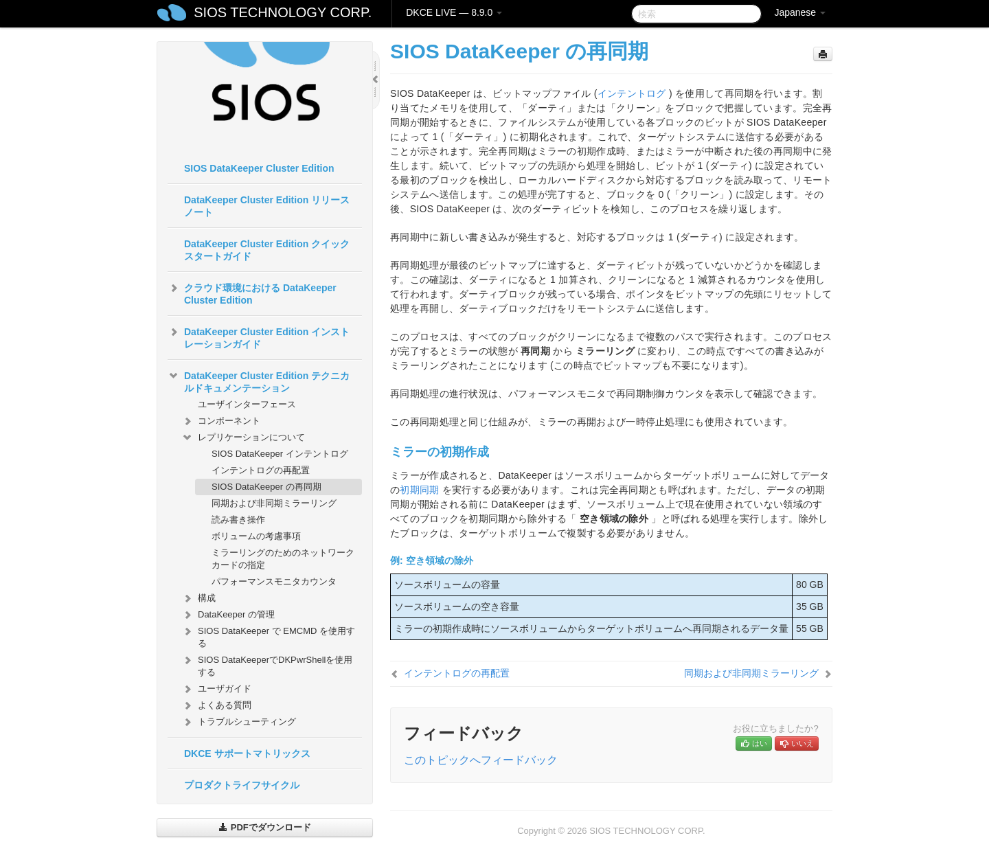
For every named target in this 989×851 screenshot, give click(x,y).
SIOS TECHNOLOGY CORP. (283, 12)
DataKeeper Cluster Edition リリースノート (267, 206)
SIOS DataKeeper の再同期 (266, 486)
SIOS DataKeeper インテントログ (280, 454)
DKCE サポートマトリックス (247, 753)
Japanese (800, 12)
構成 (198, 598)
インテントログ (632, 93)
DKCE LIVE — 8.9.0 (454, 12)
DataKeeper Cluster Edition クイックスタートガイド (267, 250)
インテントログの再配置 (261, 470)
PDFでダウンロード (264, 827)
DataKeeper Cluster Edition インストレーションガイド (259, 337)
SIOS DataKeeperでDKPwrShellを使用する (266, 664)
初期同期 (419, 489)
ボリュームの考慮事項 (256, 536)
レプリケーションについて (243, 437)
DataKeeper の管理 (228, 614)
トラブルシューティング (238, 722)
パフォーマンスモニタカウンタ (274, 581)
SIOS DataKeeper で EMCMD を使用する (268, 635)
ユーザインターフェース (247, 404)
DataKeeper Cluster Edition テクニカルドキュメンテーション (259, 380)
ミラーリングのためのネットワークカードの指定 (283, 558)
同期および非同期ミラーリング (274, 503)
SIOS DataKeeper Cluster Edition (259, 168)
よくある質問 (216, 705)
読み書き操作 (238, 519)
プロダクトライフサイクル (241, 785)
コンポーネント (220, 421)
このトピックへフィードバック (481, 760)
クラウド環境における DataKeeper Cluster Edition (252, 293)
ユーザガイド (216, 689)
